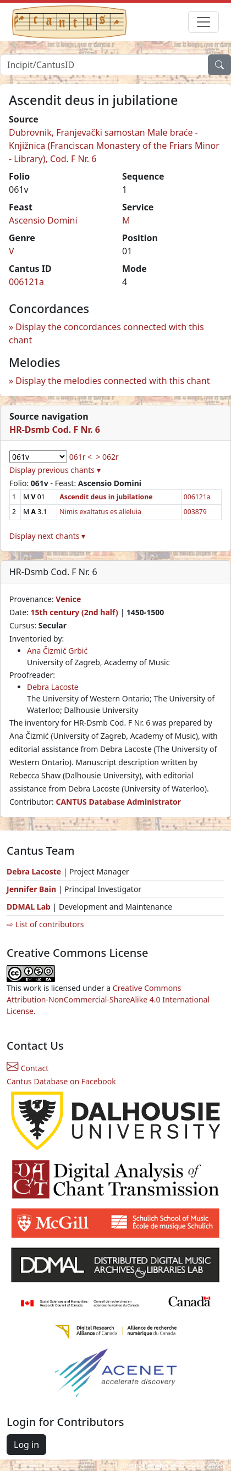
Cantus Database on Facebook (61, 1081)
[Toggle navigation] (203, 22)
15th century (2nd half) (74, 612)
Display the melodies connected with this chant (112, 381)
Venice (68, 599)
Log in (26, 1445)
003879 (195, 511)
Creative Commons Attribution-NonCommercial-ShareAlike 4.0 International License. (108, 999)
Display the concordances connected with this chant (106, 333)
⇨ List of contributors (45, 924)
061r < (80, 457)
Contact (27, 1068)
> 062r (107, 457)
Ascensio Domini (43, 220)
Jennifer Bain (32, 889)
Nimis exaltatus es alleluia (100, 511)
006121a (26, 282)
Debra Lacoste (53, 687)
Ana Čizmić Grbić (57, 650)
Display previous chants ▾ (55, 470)
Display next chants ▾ (47, 536)
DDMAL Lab (29, 906)
